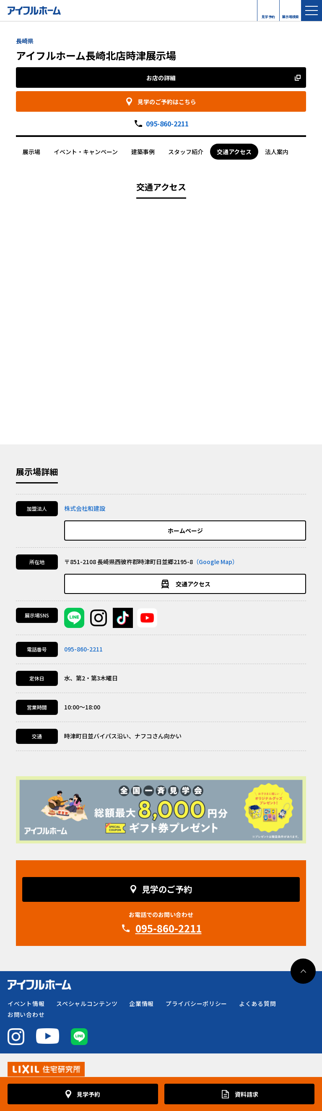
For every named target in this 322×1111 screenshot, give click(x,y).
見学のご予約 (167, 889)
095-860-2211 (167, 123)
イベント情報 (26, 1003)
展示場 (31, 151)
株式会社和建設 (84, 508)
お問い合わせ (26, 1014)
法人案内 (276, 151)
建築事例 (143, 151)
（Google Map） (215, 561)
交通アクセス (234, 151)
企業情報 (141, 1003)
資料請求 (246, 1094)
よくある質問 (257, 1003)
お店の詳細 (161, 78)
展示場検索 (290, 14)
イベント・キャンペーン (86, 151)
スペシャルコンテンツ (86, 1003)
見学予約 (268, 14)
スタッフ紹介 (185, 151)
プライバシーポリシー (196, 1003)
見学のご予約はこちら (167, 101)
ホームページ (185, 530)
